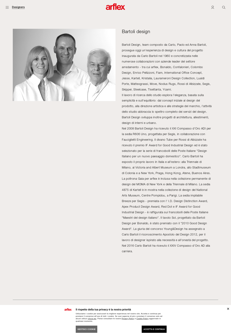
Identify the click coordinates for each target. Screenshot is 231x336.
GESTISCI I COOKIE (86, 329)
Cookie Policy (142, 319)
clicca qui (92, 319)
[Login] (212, 7)
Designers (18, 7)
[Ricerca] (223, 7)
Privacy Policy (128, 319)
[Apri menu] (7, 7)
